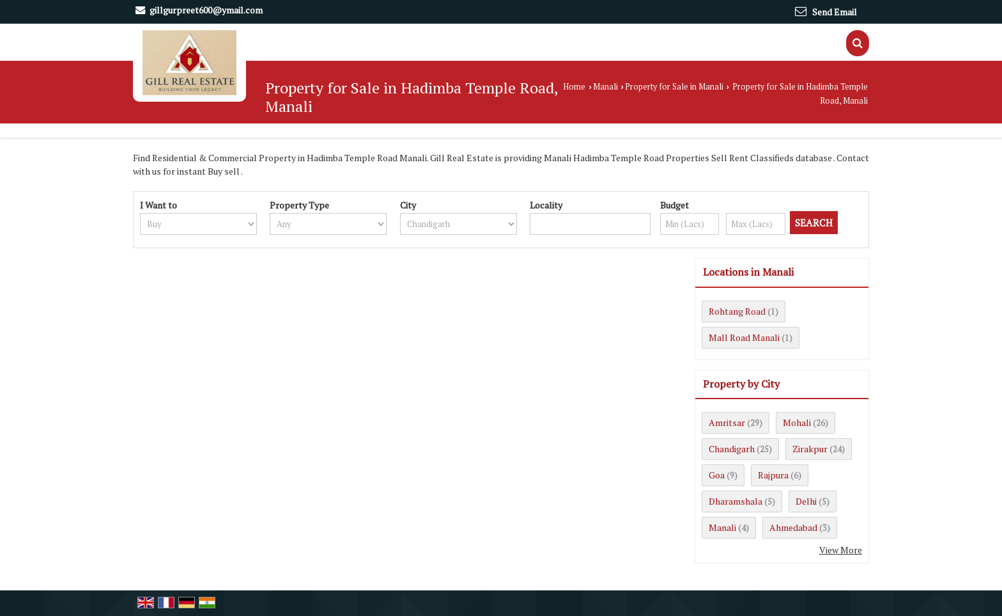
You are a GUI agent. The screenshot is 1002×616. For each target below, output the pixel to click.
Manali (605, 86)
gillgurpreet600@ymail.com (206, 10)
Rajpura (773, 475)
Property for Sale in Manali (674, 86)
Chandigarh (732, 449)
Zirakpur (810, 449)
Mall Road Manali (744, 337)
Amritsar (727, 422)
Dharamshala (735, 501)
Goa (717, 475)
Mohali (797, 422)
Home (574, 86)
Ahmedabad (793, 527)
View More (840, 550)
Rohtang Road (737, 311)
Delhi (806, 501)
